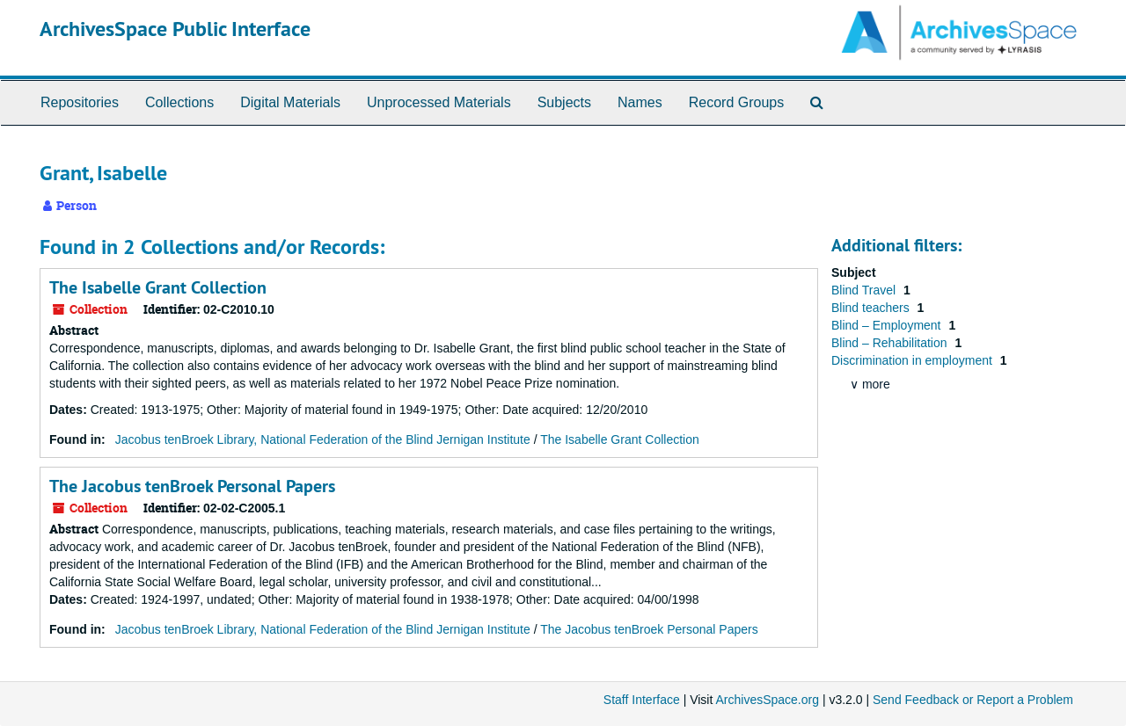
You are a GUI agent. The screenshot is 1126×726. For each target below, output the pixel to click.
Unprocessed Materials (439, 102)
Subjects (564, 102)
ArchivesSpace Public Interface (175, 28)
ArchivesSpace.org (767, 700)
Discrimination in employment (913, 360)
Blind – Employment (887, 325)
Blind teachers (872, 308)
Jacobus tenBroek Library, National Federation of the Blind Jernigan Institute (322, 439)
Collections (179, 102)
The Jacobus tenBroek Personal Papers (192, 486)
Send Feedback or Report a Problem (973, 700)
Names (640, 102)
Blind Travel (865, 290)
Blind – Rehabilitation (890, 343)
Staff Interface (641, 700)
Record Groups (737, 102)
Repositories (79, 102)
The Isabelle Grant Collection (158, 287)
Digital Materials (290, 102)
